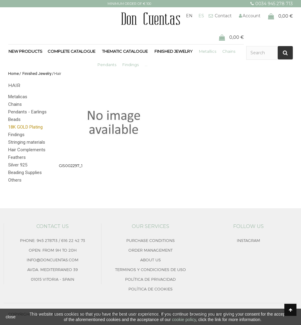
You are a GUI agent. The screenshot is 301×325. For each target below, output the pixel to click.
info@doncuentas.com (52, 259)
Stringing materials (26, 142)
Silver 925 (17, 165)
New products (25, 51)
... (146, 64)
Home (13, 73)
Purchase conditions (150, 240)
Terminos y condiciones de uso (150, 269)
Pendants (107, 64)
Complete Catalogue (71, 51)
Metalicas (17, 96)
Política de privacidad (150, 279)
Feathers (17, 157)
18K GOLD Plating (25, 127)
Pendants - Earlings (27, 112)
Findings (130, 64)
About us (150, 259)
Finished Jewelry (173, 51)
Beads (14, 119)
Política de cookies (150, 288)
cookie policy (184, 319)
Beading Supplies (25, 172)
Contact (222, 15)
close (11, 316)
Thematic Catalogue (125, 51)
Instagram (248, 240)
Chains (228, 51)
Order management (150, 250)
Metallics (207, 51)
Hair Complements (26, 149)
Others (15, 180)
